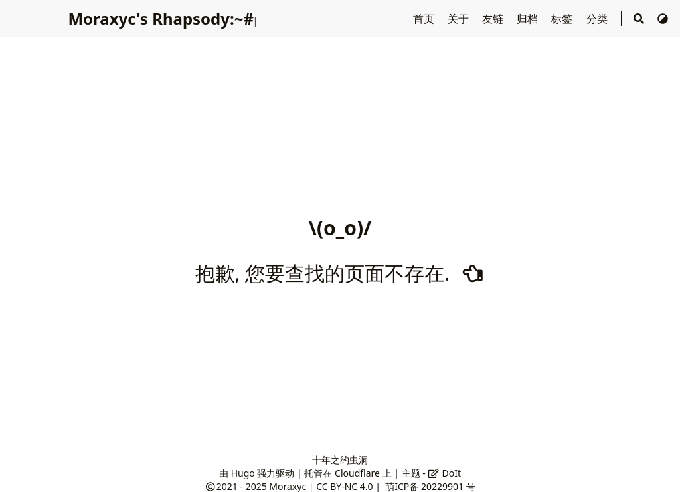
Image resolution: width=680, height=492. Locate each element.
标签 (563, 18)
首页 (425, 18)
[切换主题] (662, 18)
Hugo (243, 473)
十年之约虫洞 (340, 459)
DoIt (444, 473)
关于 (459, 18)
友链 (494, 18)
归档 (529, 18)
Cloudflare (357, 473)
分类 (598, 18)
